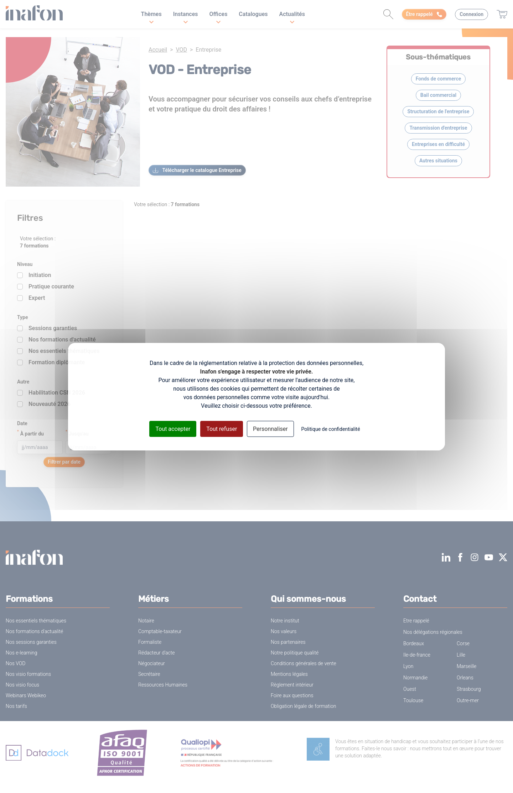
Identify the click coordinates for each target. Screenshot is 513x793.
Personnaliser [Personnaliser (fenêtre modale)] (270, 428)
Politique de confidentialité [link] (330, 429)
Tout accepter (172, 428)
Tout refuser (221, 428)
